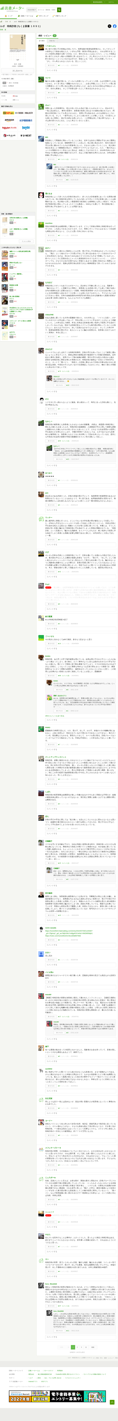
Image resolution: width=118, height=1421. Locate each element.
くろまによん (50, 46)
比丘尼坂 (48, 1098)
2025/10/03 (74, 270)
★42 (59, 572)
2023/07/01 (75, 1016)
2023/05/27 (74, 1246)
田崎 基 (8, 21)
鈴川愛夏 (48, 617)
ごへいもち (49, 636)
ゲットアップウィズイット (55, 757)
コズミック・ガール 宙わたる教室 (20, 321)
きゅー (48, 105)
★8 (67, 1033)
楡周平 (11, 287)
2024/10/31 (75, 571)
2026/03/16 (74, 92)
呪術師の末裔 (14, 285)
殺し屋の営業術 (14, 296)
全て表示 (42, 41)
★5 (59, 92)
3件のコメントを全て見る (54, 716)
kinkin (47, 656)
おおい (48, 952)
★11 (67, 1331)
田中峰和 (48, 893)
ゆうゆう (48, 473)
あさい (48, 248)
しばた (48, 792)
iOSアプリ (44, 1381)
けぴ (47, 552)
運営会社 (31, 1374)
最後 (92, 1347)
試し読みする (18, 71)
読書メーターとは (34, 1370)
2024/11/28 (74, 539)
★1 (59, 480)
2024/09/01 (75, 675)
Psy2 (47, 584)
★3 (67, 180)
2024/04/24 (74, 779)
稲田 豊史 (12, 313)
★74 (59, 371)
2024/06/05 (74, 744)
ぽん (47, 816)
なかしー (48, 421)
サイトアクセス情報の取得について (95, 1374)
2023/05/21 (75, 1306)
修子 (47, 1046)
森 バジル (12, 265)
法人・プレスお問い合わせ (52, 1378)
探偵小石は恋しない (16, 262)
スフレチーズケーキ (53, 1148)
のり (47, 399)
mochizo (48, 223)
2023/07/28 (74, 959)
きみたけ (48, 349)
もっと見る (26, 241)
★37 (59, 1306)
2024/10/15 (74, 604)
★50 (59, 441)
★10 (67, 385)
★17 (59, 1016)
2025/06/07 (74, 336)
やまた (48, 1234)
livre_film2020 (51, 1284)
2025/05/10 (75, 371)
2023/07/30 (74, 940)
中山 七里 (12, 276)
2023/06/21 (74, 1056)
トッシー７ (49, 1212)
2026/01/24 (74, 159)
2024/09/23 (74, 623)
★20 (59, 863)
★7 (59, 744)
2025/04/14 (74, 409)
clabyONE (49, 315)
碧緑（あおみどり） (60, 696)
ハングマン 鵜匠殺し (16, 274)
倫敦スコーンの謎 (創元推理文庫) (20, 251)
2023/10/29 (75, 915)
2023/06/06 (74, 1108)
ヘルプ (30, 1378)
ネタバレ (52, 41)
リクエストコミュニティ (73, 1378)
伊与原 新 (12, 323)
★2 (59, 65)
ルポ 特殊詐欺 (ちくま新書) (19, 229)
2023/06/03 (74, 1135)
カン (47, 1259)
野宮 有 (12, 298)
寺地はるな (13, 334)
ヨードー (48, 1121)
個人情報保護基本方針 (45, 1374)
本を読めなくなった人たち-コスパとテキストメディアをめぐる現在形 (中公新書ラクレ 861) (21, 309)
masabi (48, 994)
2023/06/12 (74, 1086)
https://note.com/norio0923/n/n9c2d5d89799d (63, 936)
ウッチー (48, 518)
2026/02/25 (74, 124)
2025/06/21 (74, 302)
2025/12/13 (74, 210)
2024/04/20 (74, 804)
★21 (67, 459)
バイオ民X (49, 972)
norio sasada (50, 928)
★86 (59, 675)
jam (46, 493)
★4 (59, 159)
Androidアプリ (32, 1381)
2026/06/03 (74, 65)
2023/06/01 (74, 1165)
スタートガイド (48, 1370)
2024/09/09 (75, 643)
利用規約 (60, 1370)
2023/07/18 (74, 982)
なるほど (48, 282)
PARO (47, 727)
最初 (61, 1347)
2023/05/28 (74, 1222)
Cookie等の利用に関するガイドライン (68, 1374)
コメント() (65, 65)
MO (46, 137)
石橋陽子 (48, 841)
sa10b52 (48, 1069)
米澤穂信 (12, 253)
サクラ (48, 78)
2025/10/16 (74, 235)
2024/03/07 (74, 828)
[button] (59, 10)
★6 (59, 302)
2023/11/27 (75, 863)
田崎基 (11, 231)
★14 (59, 643)
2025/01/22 (75, 441)
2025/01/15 (74, 505)
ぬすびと (12, 332)
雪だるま (48, 194)
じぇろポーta (50, 1178)
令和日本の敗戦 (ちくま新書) (19, 218)
